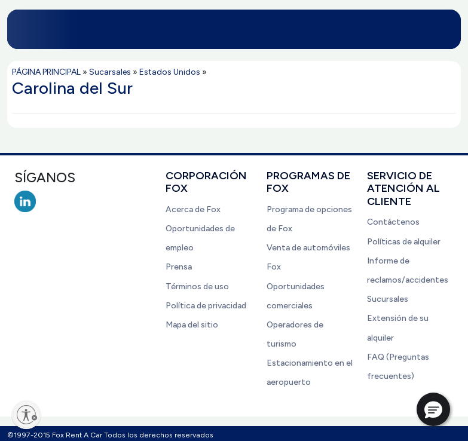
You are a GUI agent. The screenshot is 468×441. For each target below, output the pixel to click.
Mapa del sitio (192, 325)
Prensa (179, 267)
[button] (433, 409)
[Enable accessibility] (26, 414)
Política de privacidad (206, 306)
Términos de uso (197, 286)
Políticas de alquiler (404, 242)
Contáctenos (393, 222)
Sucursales (387, 299)
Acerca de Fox (193, 209)
